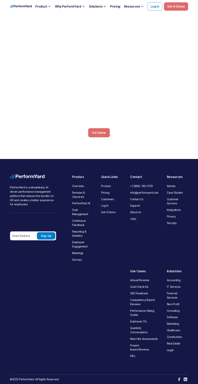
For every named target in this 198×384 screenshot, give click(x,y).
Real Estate (173, 343)
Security (172, 223)
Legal (170, 350)
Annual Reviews (139, 280)
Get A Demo (176, 6)
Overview (78, 186)
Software (172, 317)
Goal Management (80, 212)
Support (135, 205)
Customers (107, 199)
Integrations (174, 209)
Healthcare (173, 330)
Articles (171, 186)
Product (106, 186)
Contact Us (136, 199)
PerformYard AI (81, 203)
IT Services (174, 286)
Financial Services (172, 295)
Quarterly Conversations (139, 330)
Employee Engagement (79, 244)
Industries (174, 271)
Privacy (171, 216)
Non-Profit (173, 304)
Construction (174, 336)
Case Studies (175, 192)
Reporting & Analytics (79, 233)
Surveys (77, 259)
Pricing (105, 192)
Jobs (133, 218)
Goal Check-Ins (139, 286)
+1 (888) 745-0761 (141, 186)
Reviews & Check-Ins (78, 194)
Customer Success (172, 201)
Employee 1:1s (138, 321)
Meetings (77, 253)
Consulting (173, 310)
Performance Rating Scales (142, 313)
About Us (135, 212)
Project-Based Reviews (139, 347)
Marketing (173, 323)
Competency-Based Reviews (142, 302)
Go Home (99, 133)
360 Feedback (139, 293)
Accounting (173, 280)
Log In (155, 6)
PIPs (132, 356)
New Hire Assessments (144, 338)
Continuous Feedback (79, 223)
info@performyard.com (144, 192)
